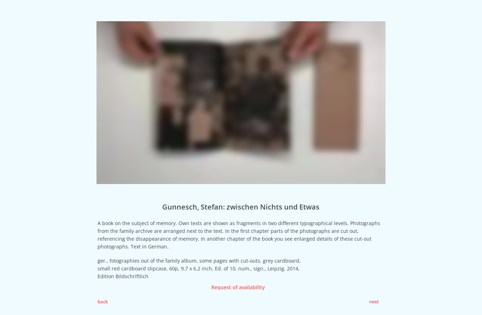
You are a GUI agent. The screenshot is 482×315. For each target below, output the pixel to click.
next (374, 301)
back (103, 301)
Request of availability (238, 287)
